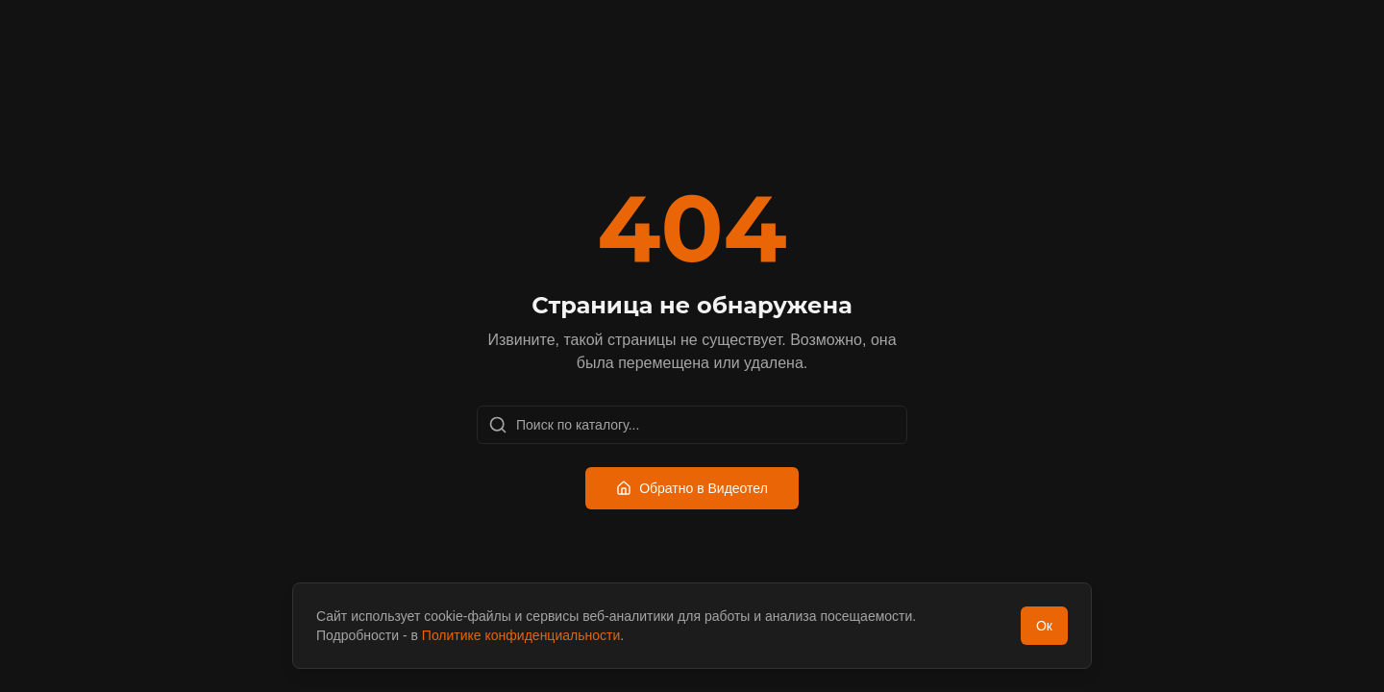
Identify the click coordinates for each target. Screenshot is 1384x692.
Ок (1044, 625)
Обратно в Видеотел (692, 488)
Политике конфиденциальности (521, 635)
